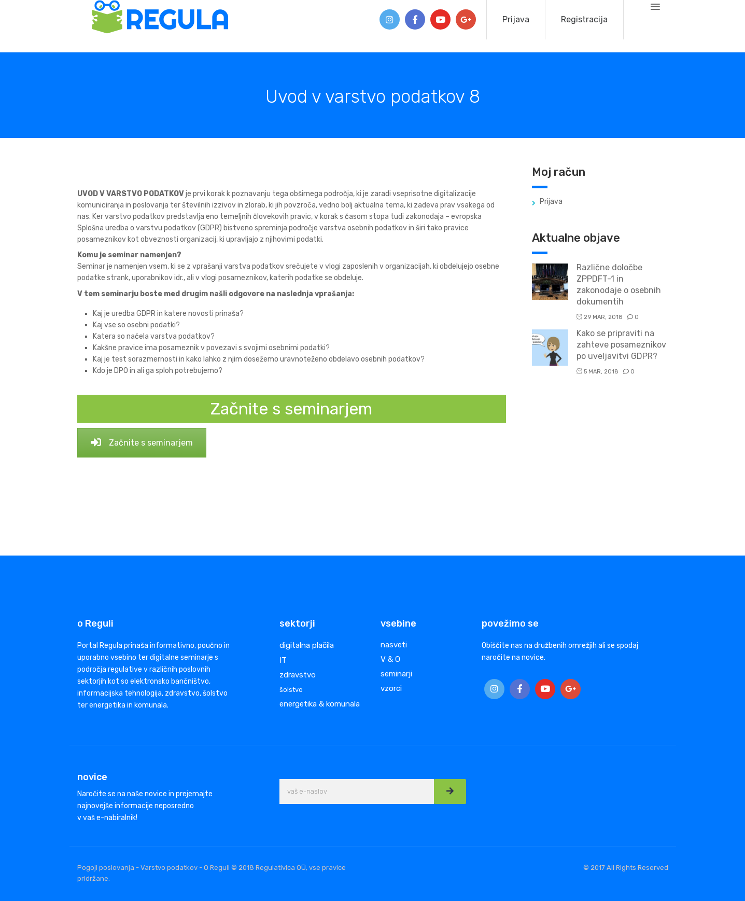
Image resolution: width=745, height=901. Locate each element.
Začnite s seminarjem (142, 443)
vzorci (391, 688)
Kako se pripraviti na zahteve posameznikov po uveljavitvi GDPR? (621, 344)
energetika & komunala (319, 704)
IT (283, 660)
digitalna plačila (306, 645)
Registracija (584, 19)
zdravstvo (297, 675)
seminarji (396, 673)
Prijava (515, 19)
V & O (390, 659)
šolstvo (291, 690)
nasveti (394, 644)
